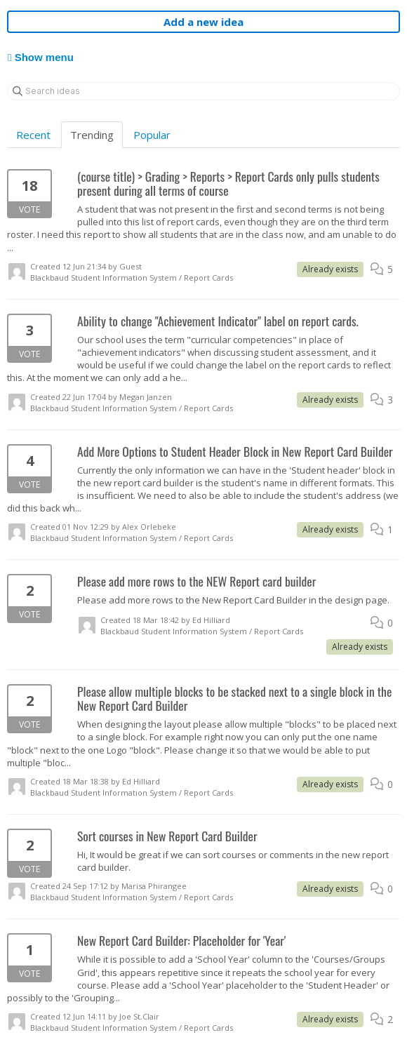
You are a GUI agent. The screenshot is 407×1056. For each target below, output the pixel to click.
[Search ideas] (203, 91)
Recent (33, 135)
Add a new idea (203, 22)
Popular (152, 135)
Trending (92, 135)
